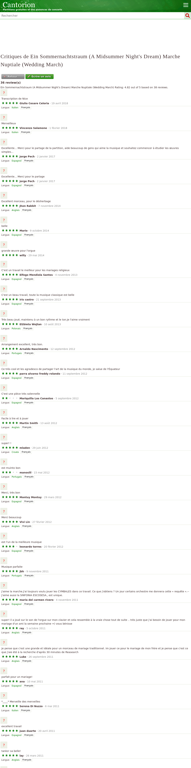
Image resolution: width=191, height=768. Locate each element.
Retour (10, 76)
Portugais (17, 353)
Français (25, 107)
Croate (15, 452)
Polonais (16, 328)
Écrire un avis (39, 76)
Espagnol (17, 161)
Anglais (16, 210)
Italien (15, 107)
